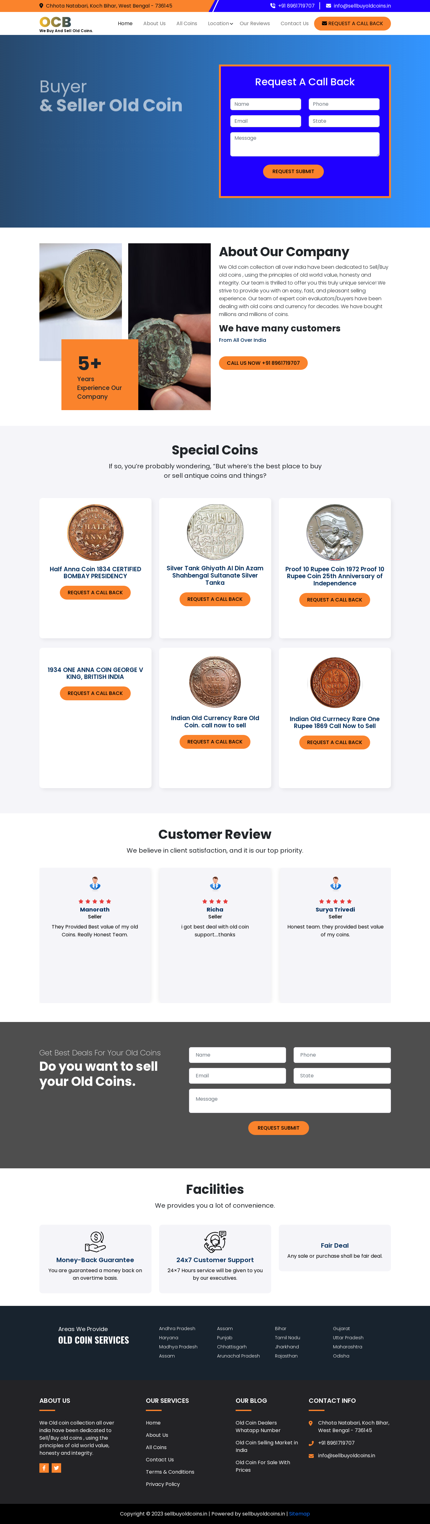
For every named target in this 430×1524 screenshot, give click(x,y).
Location (218, 23)
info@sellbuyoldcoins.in (362, 5)
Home (125, 23)
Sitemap (299, 1513)
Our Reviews (255, 23)
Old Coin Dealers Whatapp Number (258, 1426)
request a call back (352, 23)
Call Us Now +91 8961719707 (263, 363)
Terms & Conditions (170, 1472)
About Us (154, 23)
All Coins (186, 23)
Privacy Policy (163, 1484)
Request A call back (95, 592)
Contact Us (295, 23)
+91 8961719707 (296, 5)
